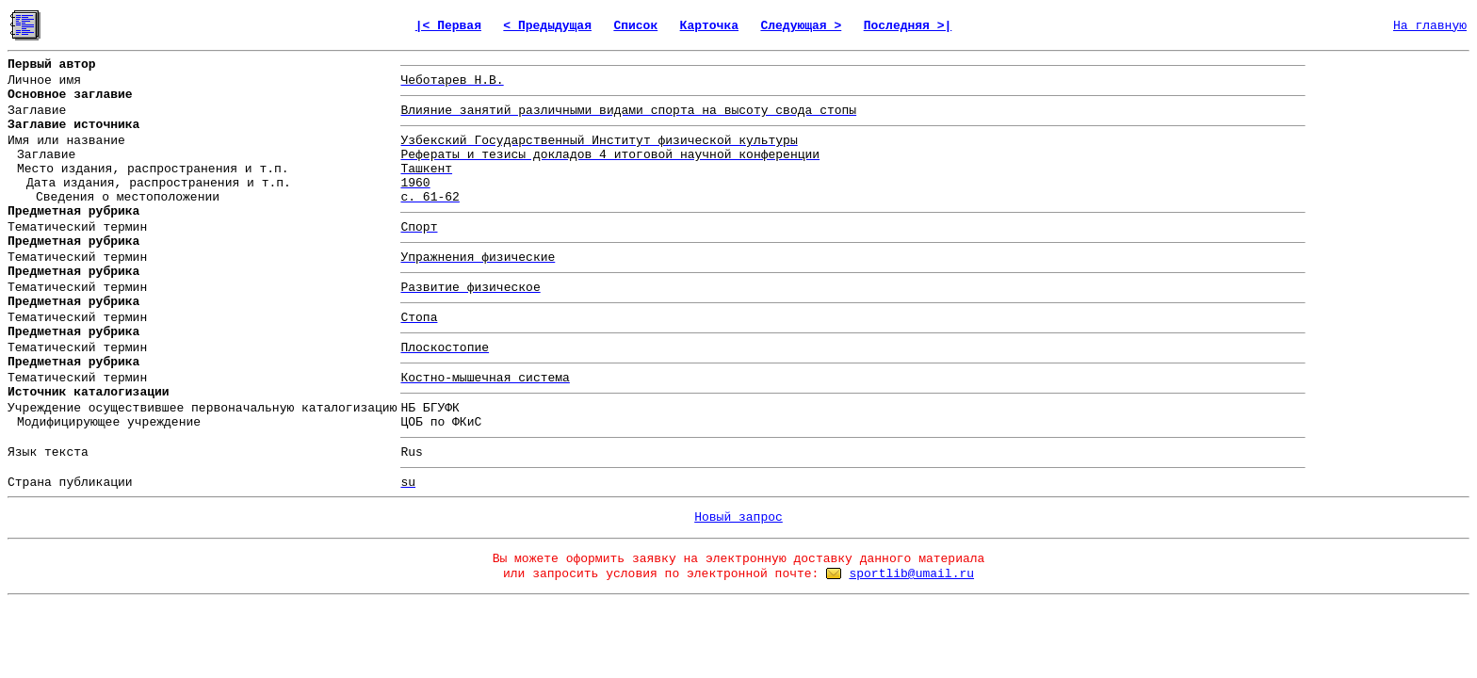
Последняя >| (908, 26)
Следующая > (800, 26)
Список (635, 26)
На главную (1430, 26)
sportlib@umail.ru (911, 574)
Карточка (709, 26)
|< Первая (448, 26)
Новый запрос (738, 517)
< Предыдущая (547, 26)
